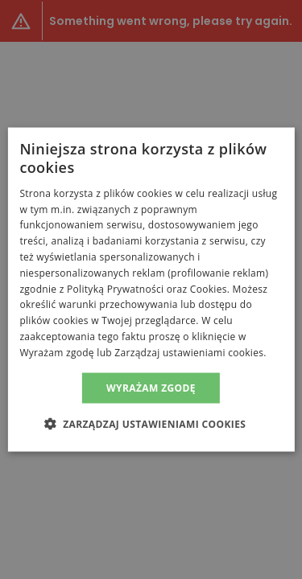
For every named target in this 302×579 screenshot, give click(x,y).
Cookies (208, 288)
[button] (151, 423)
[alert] (151, 289)
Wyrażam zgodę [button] (151, 387)
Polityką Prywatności (115, 288)
